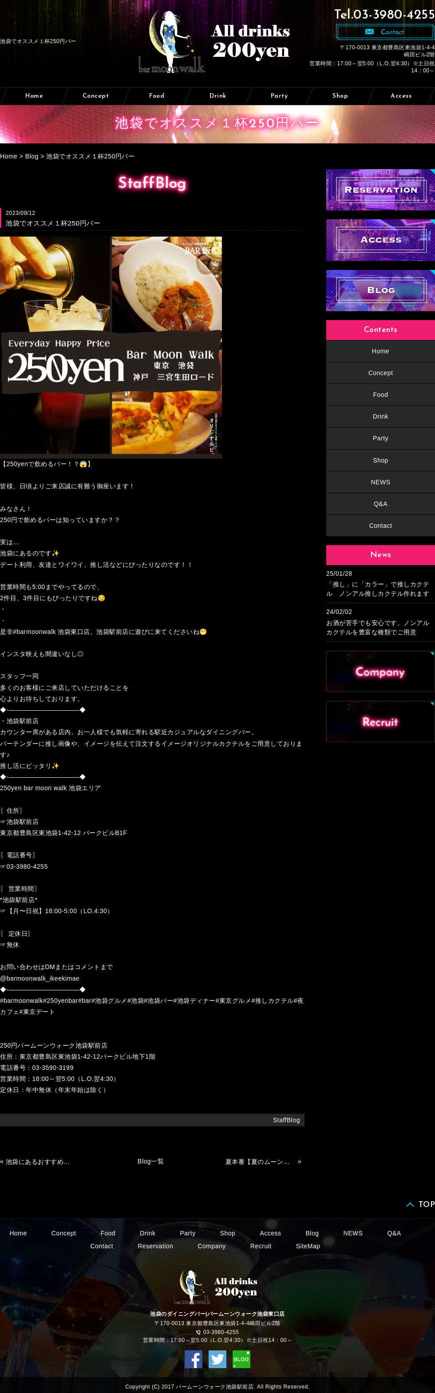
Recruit (261, 1246)
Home (34, 96)
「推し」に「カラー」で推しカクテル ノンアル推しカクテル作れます (377, 589)
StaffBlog (286, 1120)
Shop (340, 96)
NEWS (381, 482)
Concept (96, 96)
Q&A (381, 503)
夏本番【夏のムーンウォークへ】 (260, 1161)
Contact (380, 525)
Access (401, 96)
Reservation (155, 1246)
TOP (427, 1205)
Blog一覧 (151, 1161)
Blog (32, 156)
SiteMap (308, 1246)
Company (211, 1246)
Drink (218, 96)
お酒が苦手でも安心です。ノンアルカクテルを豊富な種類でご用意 (377, 627)
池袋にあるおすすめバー (41, 1161)
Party (279, 96)
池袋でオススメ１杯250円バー (90, 156)
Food (156, 96)
